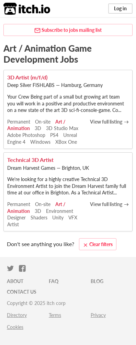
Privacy (98, 315)
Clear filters (98, 244)
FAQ (53, 281)
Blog (97, 281)
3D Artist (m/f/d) (27, 77)
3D (38, 128)
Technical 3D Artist (30, 159)
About (15, 281)
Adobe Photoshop (26, 135)
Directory (17, 315)
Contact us (21, 292)
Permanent (18, 122)
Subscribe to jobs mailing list (68, 30)
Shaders (39, 217)
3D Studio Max (62, 128)
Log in (120, 8)
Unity (58, 217)
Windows (40, 142)
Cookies (15, 327)
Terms (55, 315)
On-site (42, 122)
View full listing (106, 122)
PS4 (54, 135)
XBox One (66, 142)
